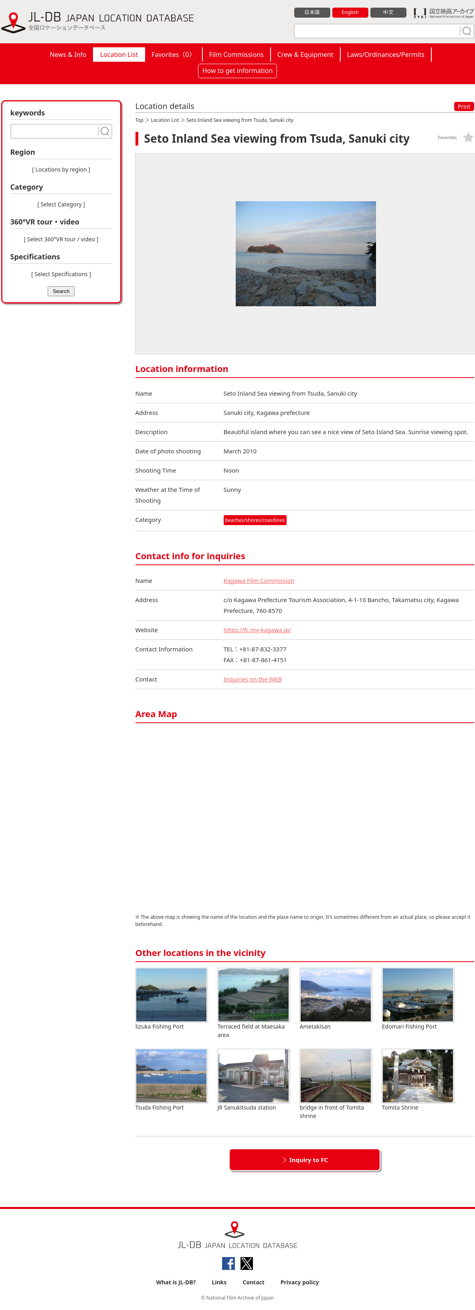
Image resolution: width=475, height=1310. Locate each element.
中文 (388, 12)
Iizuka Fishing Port (171, 999)
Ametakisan (336, 999)
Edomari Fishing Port (418, 999)
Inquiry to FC (308, 1160)
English (350, 12)
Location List (119, 54)
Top (139, 120)
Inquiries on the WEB (253, 679)
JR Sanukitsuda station (254, 1080)
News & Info (68, 54)
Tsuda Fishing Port (171, 1080)
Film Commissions (236, 54)
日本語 (312, 12)
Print (464, 106)
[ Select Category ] (61, 204)
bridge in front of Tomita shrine (336, 1084)
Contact (254, 1282)
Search (61, 291)
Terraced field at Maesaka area (254, 1003)
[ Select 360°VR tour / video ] (61, 239)
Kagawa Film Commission (260, 580)
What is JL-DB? (176, 1282)
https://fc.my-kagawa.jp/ (258, 630)
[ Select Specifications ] (61, 274)
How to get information (237, 70)
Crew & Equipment (305, 54)
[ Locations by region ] (61, 169)
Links (219, 1282)
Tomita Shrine (418, 1080)
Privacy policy (300, 1282)
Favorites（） (173, 54)
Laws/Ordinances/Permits (385, 54)
